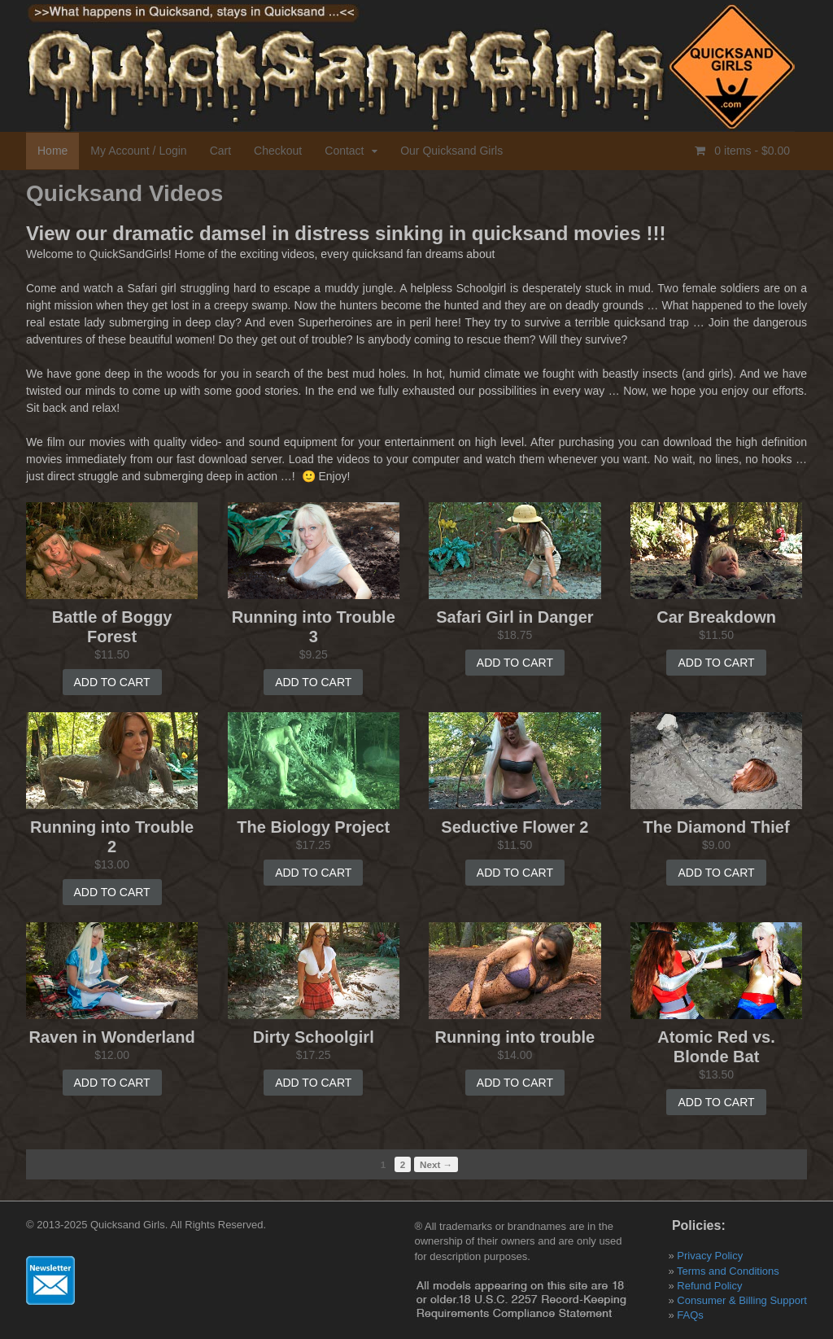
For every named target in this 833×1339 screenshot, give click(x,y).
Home (52, 150)
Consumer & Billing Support (742, 1300)
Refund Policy (709, 1286)
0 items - (750, 150)
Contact (344, 150)
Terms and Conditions (728, 1271)
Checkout (278, 150)
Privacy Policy (710, 1255)
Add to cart (112, 682)
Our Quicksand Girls (451, 150)
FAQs (690, 1315)
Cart (220, 150)
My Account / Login (138, 150)
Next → (436, 1164)
